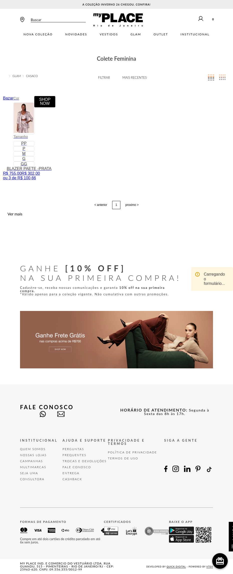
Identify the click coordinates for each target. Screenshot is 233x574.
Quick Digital (176, 566)
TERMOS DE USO (123, 458)
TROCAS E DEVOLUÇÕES (85, 461)
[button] (24, 118)
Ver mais (15, 214)
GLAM (17, 75)
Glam (135, 34)
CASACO (32, 75)
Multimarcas (33, 467)
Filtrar (104, 77)
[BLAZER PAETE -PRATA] (29, 138)
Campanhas (31, 461)
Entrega (71, 473)
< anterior (100, 205)
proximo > (132, 205)
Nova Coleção (38, 34)
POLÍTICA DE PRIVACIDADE (132, 452)
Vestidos (109, 34)
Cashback (72, 479)
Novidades (76, 34)
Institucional (194, 34)
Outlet (161, 34)
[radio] (211, 77)
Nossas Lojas (33, 455)
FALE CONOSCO (77, 467)
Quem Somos (33, 449)
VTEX (209, 566)
